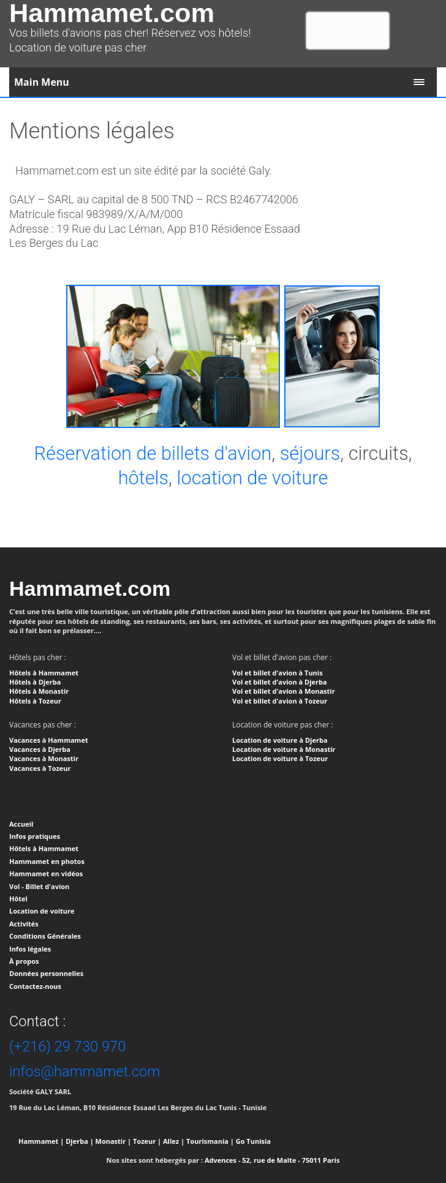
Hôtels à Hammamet (43, 848)
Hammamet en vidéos (46, 873)
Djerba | (80, 1141)
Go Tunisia (253, 1141)
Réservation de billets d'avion (153, 453)
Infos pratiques (34, 836)
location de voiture (252, 478)
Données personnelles (46, 973)
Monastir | (114, 1141)
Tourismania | (210, 1141)
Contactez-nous (35, 986)
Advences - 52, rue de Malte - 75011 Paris (272, 1160)
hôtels (143, 478)
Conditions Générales (45, 936)
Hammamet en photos (47, 861)
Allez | (173, 1141)
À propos (24, 961)
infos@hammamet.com (84, 1071)
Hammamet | (41, 1141)
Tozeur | (147, 1141)
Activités (24, 923)
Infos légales (30, 948)
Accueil (21, 823)
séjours (310, 453)
